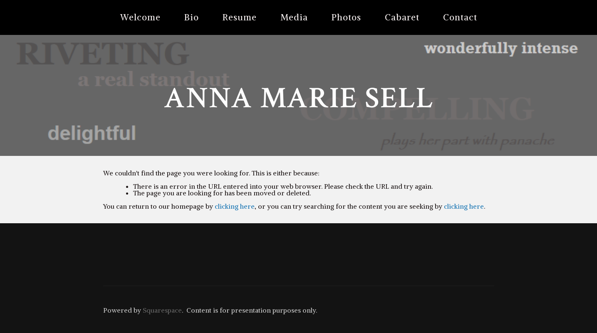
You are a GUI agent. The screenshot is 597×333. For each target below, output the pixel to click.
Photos (346, 17)
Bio (191, 17)
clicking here (235, 206)
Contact (460, 17)
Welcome (140, 17)
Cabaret (402, 17)
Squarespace (162, 310)
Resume (240, 17)
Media (294, 17)
